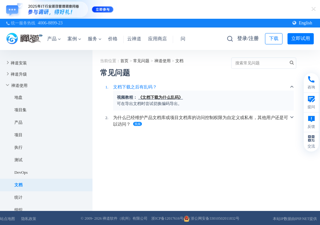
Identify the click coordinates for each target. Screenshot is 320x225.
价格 (113, 38)
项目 (18, 134)
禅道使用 (19, 85)
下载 (273, 38)
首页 (124, 60)
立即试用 (300, 38)
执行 (18, 147)
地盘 (18, 97)
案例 (74, 38)
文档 (18, 184)
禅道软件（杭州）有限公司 (125, 218)
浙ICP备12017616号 (167, 218)
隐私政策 (28, 219)
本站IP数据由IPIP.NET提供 (295, 219)
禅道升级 (19, 74)
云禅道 (134, 38)
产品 (54, 38)
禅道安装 (19, 63)
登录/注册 (247, 38)
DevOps (21, 172)
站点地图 (7, 219)
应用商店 (157, 38)
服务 (94, 38)
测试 (18, 160)
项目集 (20, 110)
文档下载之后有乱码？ (135, 87)
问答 (185, 38)
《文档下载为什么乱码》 (160, 97)
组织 (18, 210)
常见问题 (141, 60)
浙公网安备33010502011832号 (211, 218)
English (302, 23)
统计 (18, 197)
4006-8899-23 (50, 23)
